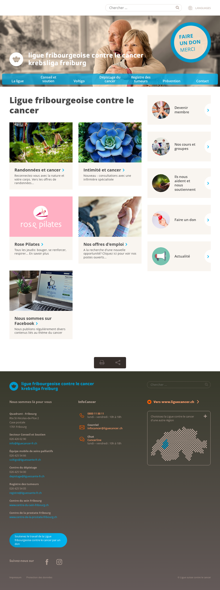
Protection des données (39, 577)
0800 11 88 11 (95, 413)
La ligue (18, 81)
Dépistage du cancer (109, 79)
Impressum (15, 577)
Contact (202, 81)
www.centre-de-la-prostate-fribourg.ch (33, 517)
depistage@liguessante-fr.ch (26, 476)
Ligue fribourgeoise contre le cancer (71, 105)
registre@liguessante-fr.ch (25, 493)
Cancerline (94, 440)
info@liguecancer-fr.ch (23, 443)
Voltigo (79, 81)
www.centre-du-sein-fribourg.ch (29, 505)
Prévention (171, 81)
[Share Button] (118, 362)
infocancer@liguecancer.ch (104, 428)
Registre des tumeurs (141, 79)
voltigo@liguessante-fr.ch (25, 460)
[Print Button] (102, 362)
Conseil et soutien (48, 79)
